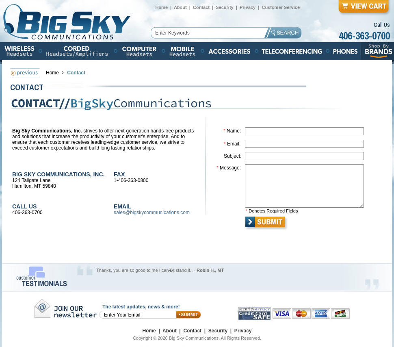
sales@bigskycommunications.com (152, 212)
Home (161, 7)
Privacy (247, 7)
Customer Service (281, 7)
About (180, 7)
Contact (201, 7)
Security (224, 7)
